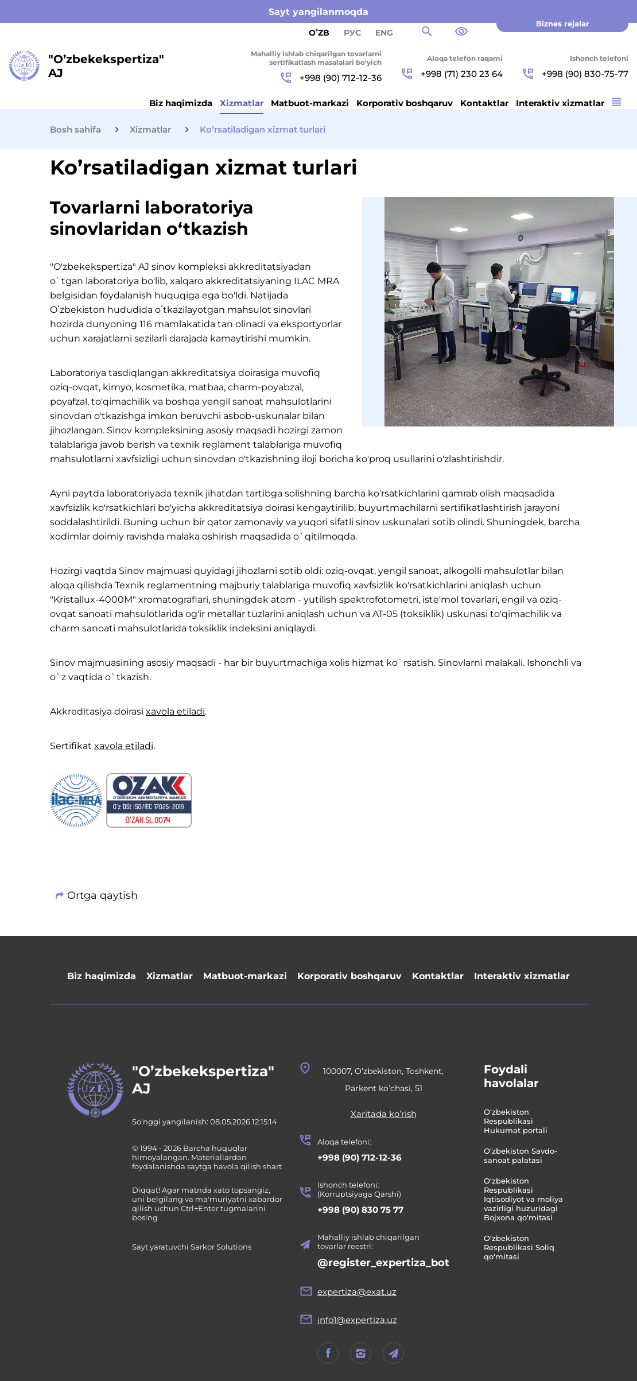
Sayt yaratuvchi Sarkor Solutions (191, 1246)
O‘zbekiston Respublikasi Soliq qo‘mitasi (520, 1247)
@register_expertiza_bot (385, 1262)
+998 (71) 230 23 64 (452, 73)
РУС (352, 33)
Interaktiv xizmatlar (560, 103)
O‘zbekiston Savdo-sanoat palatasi (522, 1155)
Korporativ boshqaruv (404, 103)
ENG (384, 33)
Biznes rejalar (562, 23)
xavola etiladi (175, 711)
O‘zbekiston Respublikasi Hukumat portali (517, 1121)
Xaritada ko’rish (385, 1113)
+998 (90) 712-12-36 (331, 77)
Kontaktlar (484, 103)
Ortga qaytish (102, 895)
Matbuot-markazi (310, 103)
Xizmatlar (241, 103)
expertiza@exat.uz (358, 1291)
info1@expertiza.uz (359, 1319)
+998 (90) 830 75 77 (362, 1209)
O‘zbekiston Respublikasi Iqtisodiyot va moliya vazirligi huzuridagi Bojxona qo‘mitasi (525, 1199)
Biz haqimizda (180, 103)
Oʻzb (319, 33)
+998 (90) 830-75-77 (575, 73)
